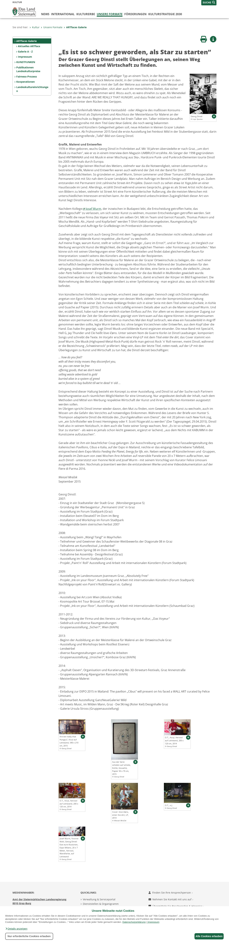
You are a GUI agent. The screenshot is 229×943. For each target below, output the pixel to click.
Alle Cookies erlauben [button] (207, 936)
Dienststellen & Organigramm (101, 904)
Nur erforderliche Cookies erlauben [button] (29, 936)
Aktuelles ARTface (29, 46)
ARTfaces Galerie (75, 27)
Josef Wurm (93, 209)
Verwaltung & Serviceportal (99, 899)
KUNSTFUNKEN (25, 62)
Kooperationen (25, 81)
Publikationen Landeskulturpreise (28, 69)
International (63, 14)
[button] (16, 928)
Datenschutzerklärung (134, 922)
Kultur (35, 27)
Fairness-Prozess (26, 76)
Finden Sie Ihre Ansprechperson (170, 892)
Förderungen (135, 14)
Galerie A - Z (25, 51)
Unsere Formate (110, 14)
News (45, 14)
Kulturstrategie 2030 (165, 14)
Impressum (153, 922)
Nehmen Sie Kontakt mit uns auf (170, 899)
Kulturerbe (85, 14)
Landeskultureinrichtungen (32, 89)
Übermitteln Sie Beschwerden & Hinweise (176, 906)
